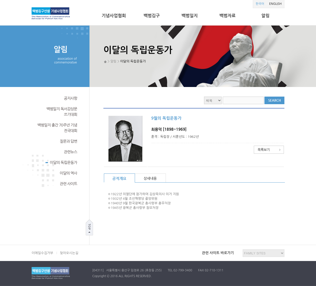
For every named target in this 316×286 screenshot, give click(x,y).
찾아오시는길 (69, 253)
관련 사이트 (68, 184)
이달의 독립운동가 (61, 162)
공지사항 (70, 98)
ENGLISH (275, 3)
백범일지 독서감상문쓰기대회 (62, 111)
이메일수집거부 (42, 253)
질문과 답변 (68, 141)
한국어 (260, 3)
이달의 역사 (68, 173)
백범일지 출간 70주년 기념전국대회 (57, 128)
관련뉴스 (70, 152)
